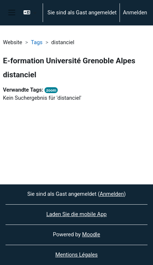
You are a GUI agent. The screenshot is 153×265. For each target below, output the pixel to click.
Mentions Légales (76, 254)
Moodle (91, 234)
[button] (30, 12)
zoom (51, 90)
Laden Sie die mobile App (76, 214)
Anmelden (135, 12)
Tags (37, 42)
